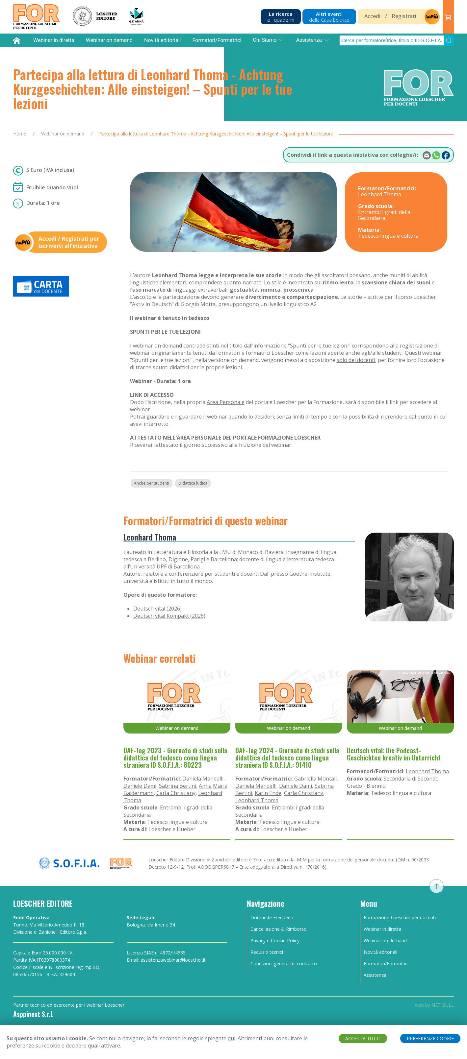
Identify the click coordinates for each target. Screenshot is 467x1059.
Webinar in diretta (53, 40)
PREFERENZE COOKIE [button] (430, 1038)
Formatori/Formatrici (216, 40)
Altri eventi (329, 17)
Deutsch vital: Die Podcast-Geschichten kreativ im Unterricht (394, 753)
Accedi (372, 16)
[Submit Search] (449, 40)
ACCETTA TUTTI (362, 1038)
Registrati (404, 16)
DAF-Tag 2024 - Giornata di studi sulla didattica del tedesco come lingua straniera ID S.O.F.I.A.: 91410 (287, 757)
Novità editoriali (162, 40)
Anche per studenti (151, 483)
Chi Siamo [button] (268, 40)
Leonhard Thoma (149, 537)
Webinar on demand (109, 40)
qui (231, 1038)
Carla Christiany (175, 793)
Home (19, 134)
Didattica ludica (192, 483)
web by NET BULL (434, 1005)
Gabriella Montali (315, 778)
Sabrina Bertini (177, 785)
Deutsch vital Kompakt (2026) (169, 615)
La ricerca (280, 17)
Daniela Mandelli (202, 778)
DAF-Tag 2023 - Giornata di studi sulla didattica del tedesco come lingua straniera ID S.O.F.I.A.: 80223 (175, 757)
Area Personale (226, 402)
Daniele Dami (139, 785)
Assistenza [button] (313, 40)
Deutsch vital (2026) (157, 608)
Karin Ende (268, 793)
